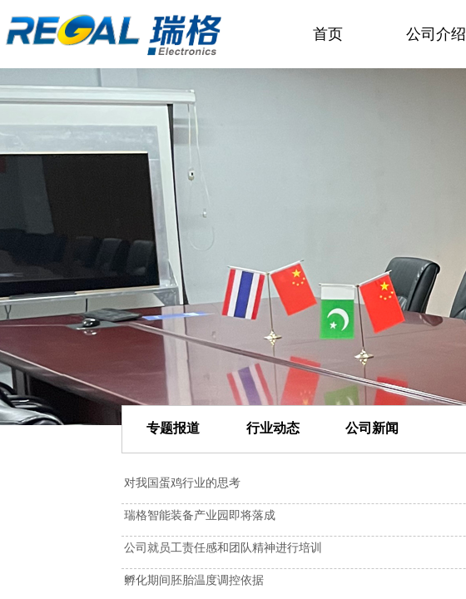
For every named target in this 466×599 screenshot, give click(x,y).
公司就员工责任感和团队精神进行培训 (223, 548)
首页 (328, 34)
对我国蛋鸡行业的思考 (182, 483)
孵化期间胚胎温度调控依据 (194, 580)
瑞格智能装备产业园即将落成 (199, 515)
